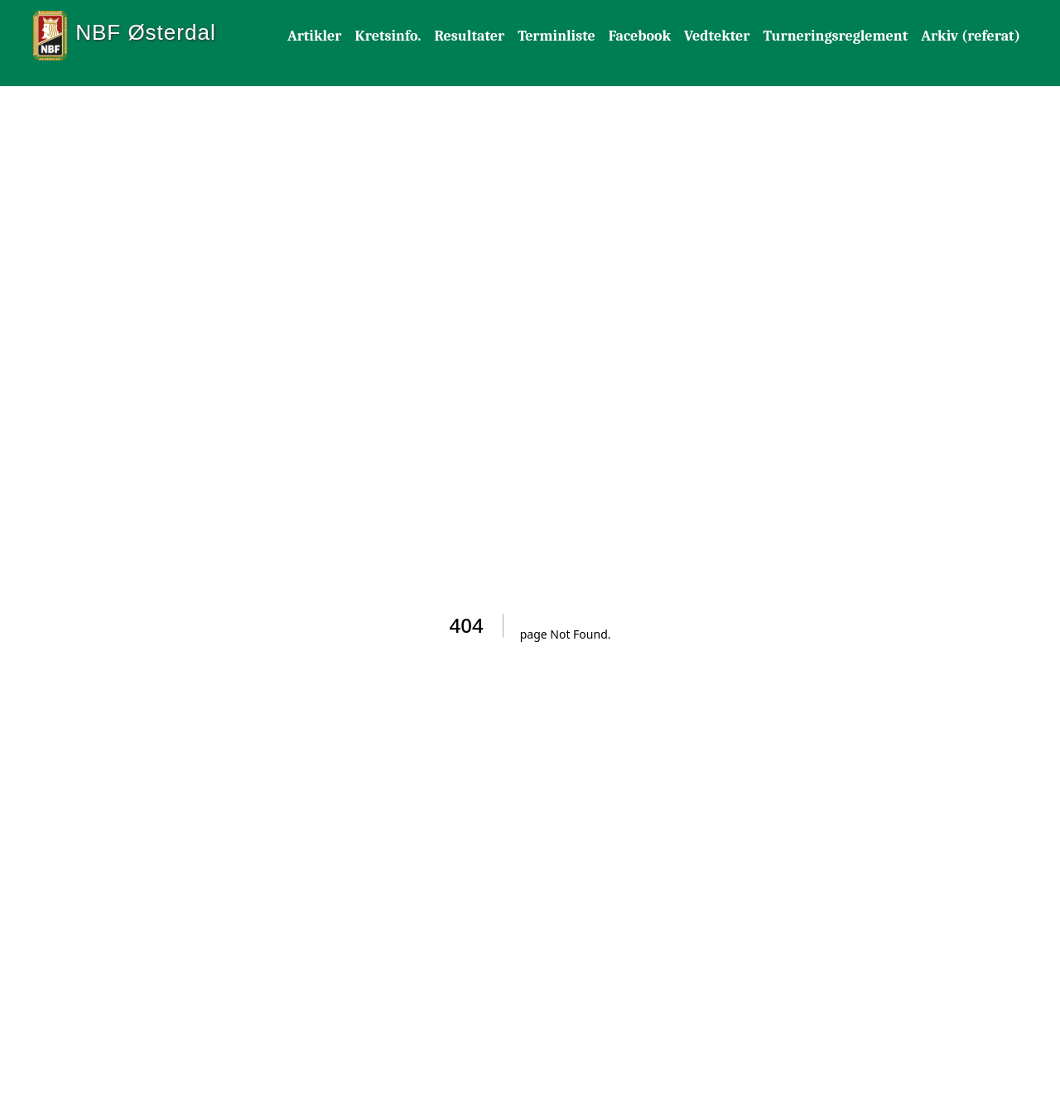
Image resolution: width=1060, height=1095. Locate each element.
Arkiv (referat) (970, 36)
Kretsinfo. (388, 36)
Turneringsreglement (835, 36)
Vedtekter (716, 36)
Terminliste (556, 36)
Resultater (469, 36)
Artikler (314, 36)
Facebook (640, 36)
